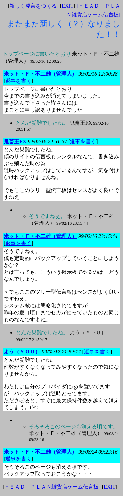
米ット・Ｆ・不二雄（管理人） (74, 433)
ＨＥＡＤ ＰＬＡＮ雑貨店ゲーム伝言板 (51, 487)
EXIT (67, 6)
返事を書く (18, 81)
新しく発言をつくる (33, 6)
